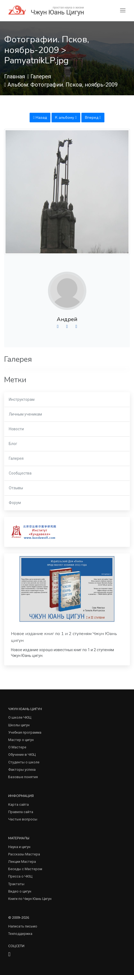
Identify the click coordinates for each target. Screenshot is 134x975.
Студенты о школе (23, 762)
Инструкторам (22, 399)
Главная (14, 76)
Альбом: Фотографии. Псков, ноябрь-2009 (62, 84)
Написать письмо (22, 926)
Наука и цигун (19, 847)
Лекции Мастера (22, 862)
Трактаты (16, 884)
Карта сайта (18, 804)
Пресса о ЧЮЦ (20, 876)
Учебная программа (24, 732)
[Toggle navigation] (123, 10)
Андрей (67, 319)
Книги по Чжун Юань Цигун (30, 899)
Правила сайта (20, 812)
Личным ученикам (25, 414)
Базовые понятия (23, 777)
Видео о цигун (19, 891)
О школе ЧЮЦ (19, 717)
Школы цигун (19, 725)
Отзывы (16, 488)
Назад (40, 117)
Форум (15, 502)
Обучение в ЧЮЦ (22, 754)
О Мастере (17, 747)
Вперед (93, 117)
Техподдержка (20, 934)
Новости (16, 429)
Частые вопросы (22, 819)
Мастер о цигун (21, 740)
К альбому (65, 117)
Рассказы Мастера (24, 854)
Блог (13, 443)
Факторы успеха (22, 769)
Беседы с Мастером (25, 869)
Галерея (40, 76)
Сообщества (20, 473)
